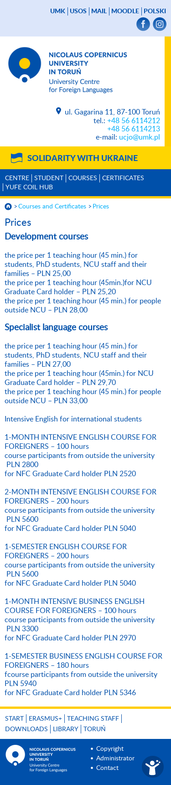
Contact (107, 768)
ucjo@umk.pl (139, 137)
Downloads (26, 729)
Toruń (94, 729)
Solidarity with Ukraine (82, 159)
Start (14, 719)
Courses (82, 178)
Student (48, 178)
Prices (101, 206)
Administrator (115, 758)
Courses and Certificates (52, 206)
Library (65, 729)
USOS (78, 11)
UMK (57, 11)
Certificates (123, 178)
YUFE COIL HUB (29, 187)
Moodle (125, 11)
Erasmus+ (45, 719)
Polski (155, 11)
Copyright (110, 749)
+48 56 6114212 (133, 121)
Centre (17, 178)
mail (99, 11)
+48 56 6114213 (133, 129)
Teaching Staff (93, 719)
